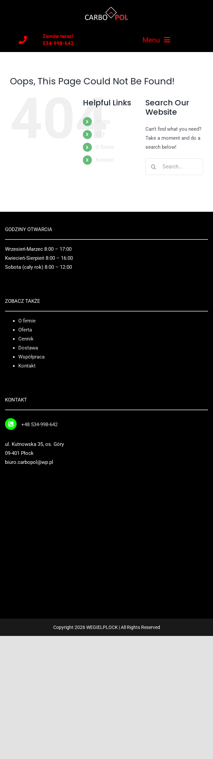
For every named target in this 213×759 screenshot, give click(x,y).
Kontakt (105, 160)
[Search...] (174, 166)
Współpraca (31, 357)
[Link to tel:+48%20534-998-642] (11, 424)
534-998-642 (58, 43)
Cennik (26, 339)
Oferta (103, 121)
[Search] (153, 166)
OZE (101, 134)
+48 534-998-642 (39, 425)
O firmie (105, 147)
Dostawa (28, 348)
